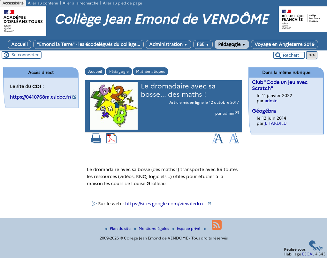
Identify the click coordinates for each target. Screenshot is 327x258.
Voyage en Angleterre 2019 (285, 44)
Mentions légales (152, 228)
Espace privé (186, 228)
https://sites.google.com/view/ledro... (166, 204)
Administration (168, 44)
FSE (203, 44)
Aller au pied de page (122, 3)
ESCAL (308, 254)
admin (228, 113)
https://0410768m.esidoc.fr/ (40, 97)
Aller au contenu (43, 3)
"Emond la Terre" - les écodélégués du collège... (88, 44)
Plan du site (118, 228)
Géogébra (264, 111)
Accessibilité (13, 3)
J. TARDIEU (276, 123)
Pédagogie (232, 44)
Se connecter (25, 54)
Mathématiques (150, 71)
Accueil (19, 44)
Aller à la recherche (80, 3)
